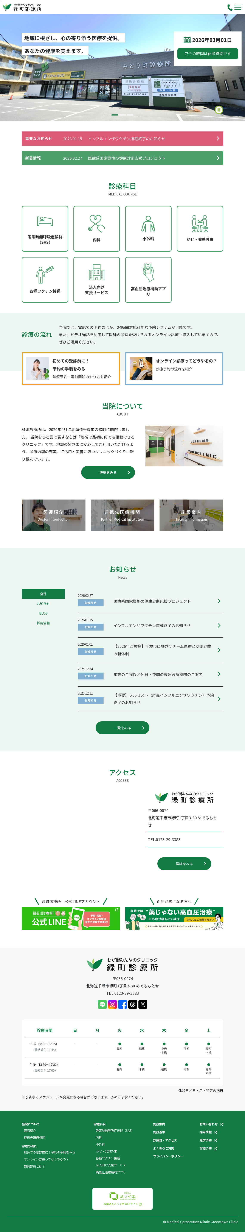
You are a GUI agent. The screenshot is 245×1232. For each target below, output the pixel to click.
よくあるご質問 (163, 1148)
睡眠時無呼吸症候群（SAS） (115, 1130)
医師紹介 (30, 1130)
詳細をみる (108, 472)
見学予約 (208, 1140)
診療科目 (100, 1124)
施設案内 (159, 1124)
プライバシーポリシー (168, 1156)
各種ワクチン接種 (108, 1158)
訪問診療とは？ (34, 1166)
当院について (31, 1124)
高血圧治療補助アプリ (111, 1172)
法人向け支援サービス (111, 1165)
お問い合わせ (211, 1124)
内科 (99, 1137)
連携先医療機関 (34, 1137)
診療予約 (208, 1148)
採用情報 (208, 1132)
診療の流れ (29, 1146)
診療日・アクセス (165, 1140)
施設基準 (159, 1132)
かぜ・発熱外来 (106, 1151)
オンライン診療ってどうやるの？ (46, 1159)
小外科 (100, 1144)
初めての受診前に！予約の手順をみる (49, 1152)
